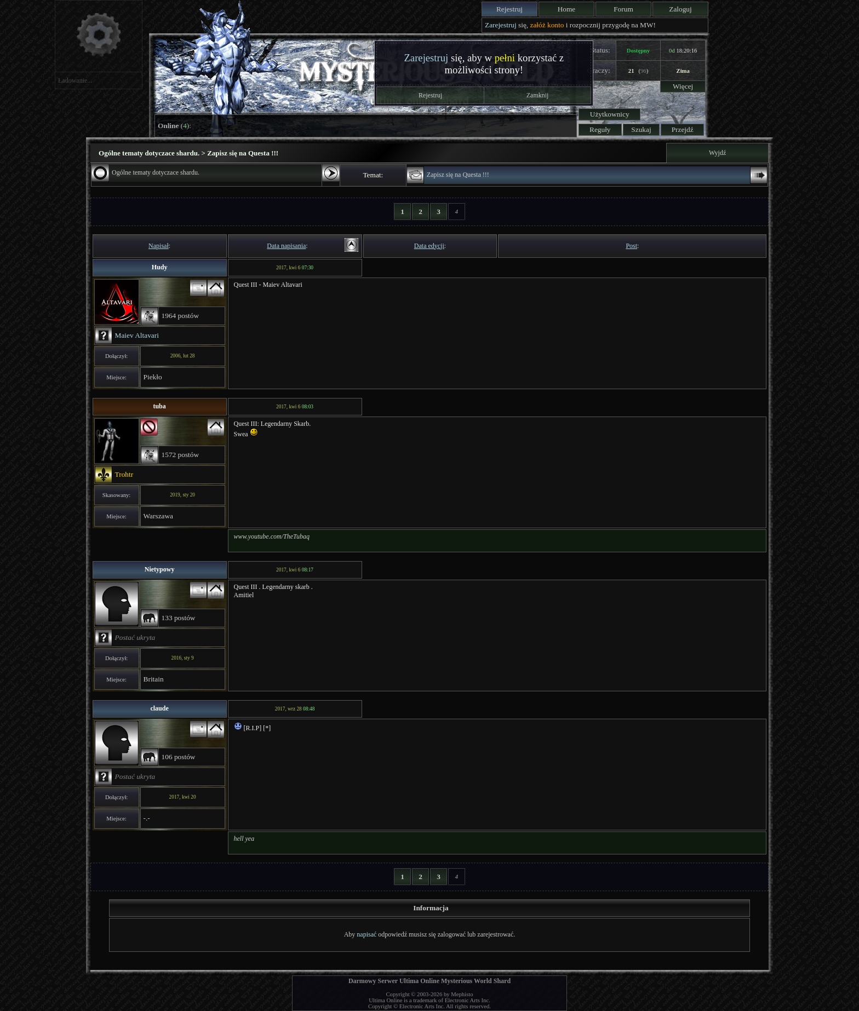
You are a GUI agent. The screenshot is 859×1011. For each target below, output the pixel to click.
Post (631, 246)
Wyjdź (717, 153)
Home (567, 9)
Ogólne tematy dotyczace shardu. (155, 172)
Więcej (683, 86)
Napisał (158, 246)
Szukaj (641, 129)
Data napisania (286, 246)
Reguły (600, 129)
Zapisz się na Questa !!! (458, 174)
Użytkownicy (609, 114)
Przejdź (683, 129)
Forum (623, 9)
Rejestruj (509, 9)
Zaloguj (680, 9)
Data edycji (429, 246)
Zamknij (537, 95)
